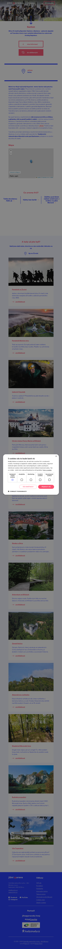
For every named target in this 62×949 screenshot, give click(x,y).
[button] (17, 491)
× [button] (56, 456)
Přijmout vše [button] (46, 487)
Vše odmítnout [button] (28, 487)
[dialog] (31, 474)
